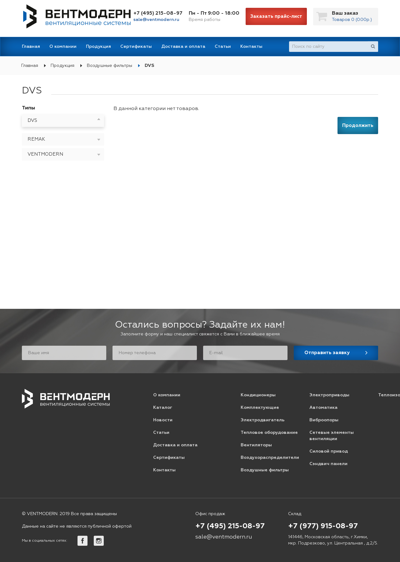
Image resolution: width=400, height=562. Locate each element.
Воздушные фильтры (109, 65)
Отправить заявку (327, 352)
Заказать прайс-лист (276, 16)
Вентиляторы (256, 445)
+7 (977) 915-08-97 (323, 526)
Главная (31, 46)
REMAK (36, 139)
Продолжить (357, 125)
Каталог (162, 407)
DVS (149, 65)
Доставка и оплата (183, 46)
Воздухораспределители (270, 457)
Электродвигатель (262, 420)
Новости (162, 420)
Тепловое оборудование (269, 432)
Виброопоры (323, 420)
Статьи (223, 46)
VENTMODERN (45, 154)
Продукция (98, 46)
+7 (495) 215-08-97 (157, 13)
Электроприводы (329, 395)
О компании (63, 46)
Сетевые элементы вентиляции (331, 435)
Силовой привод (328, 451)
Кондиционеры (258, 395)
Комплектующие (260, 407)
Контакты (251, 46)
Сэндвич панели (328, 464)
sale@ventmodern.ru (156, 20)
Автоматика (323, 407)
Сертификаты (136, 46)
